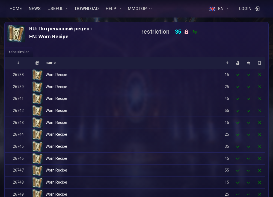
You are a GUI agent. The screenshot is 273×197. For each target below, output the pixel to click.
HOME (16, 8)
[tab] (19, 52)
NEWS (35, 8)
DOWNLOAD (87, 8)
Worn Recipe (56, 75)
